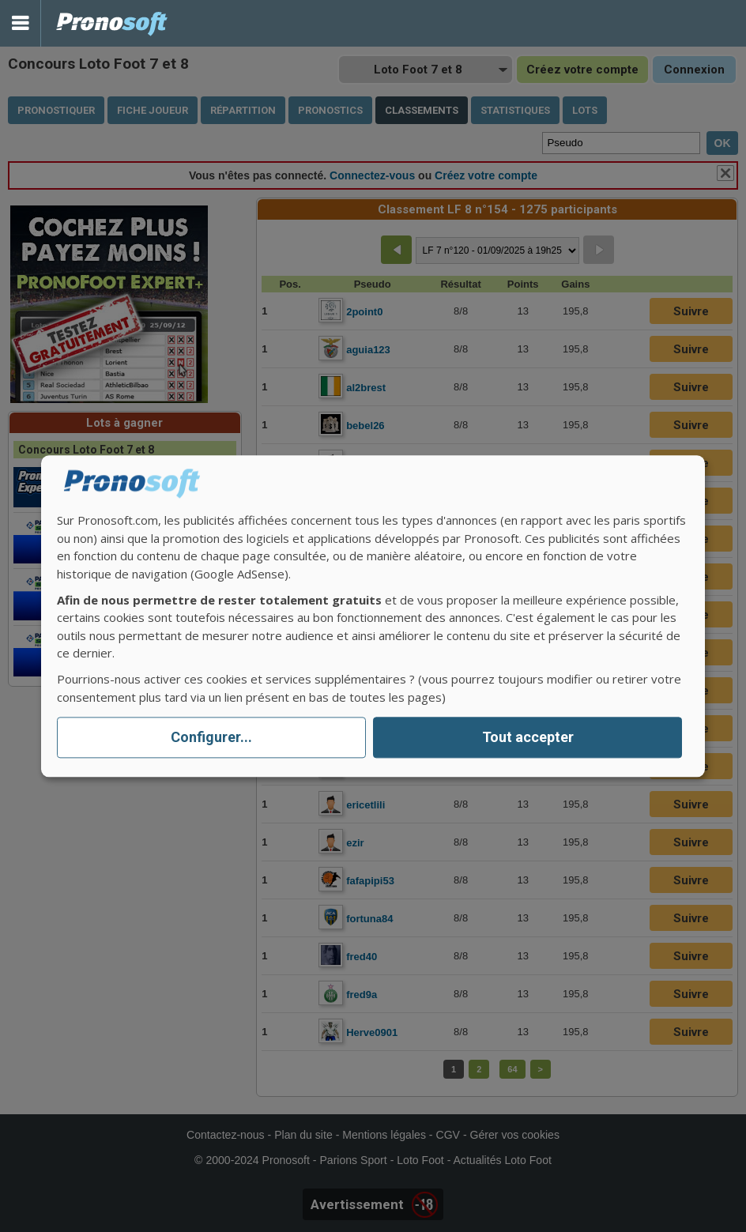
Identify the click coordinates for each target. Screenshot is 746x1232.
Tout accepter (528, 737)
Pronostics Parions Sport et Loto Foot (112, 23)
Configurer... (211, 737)
